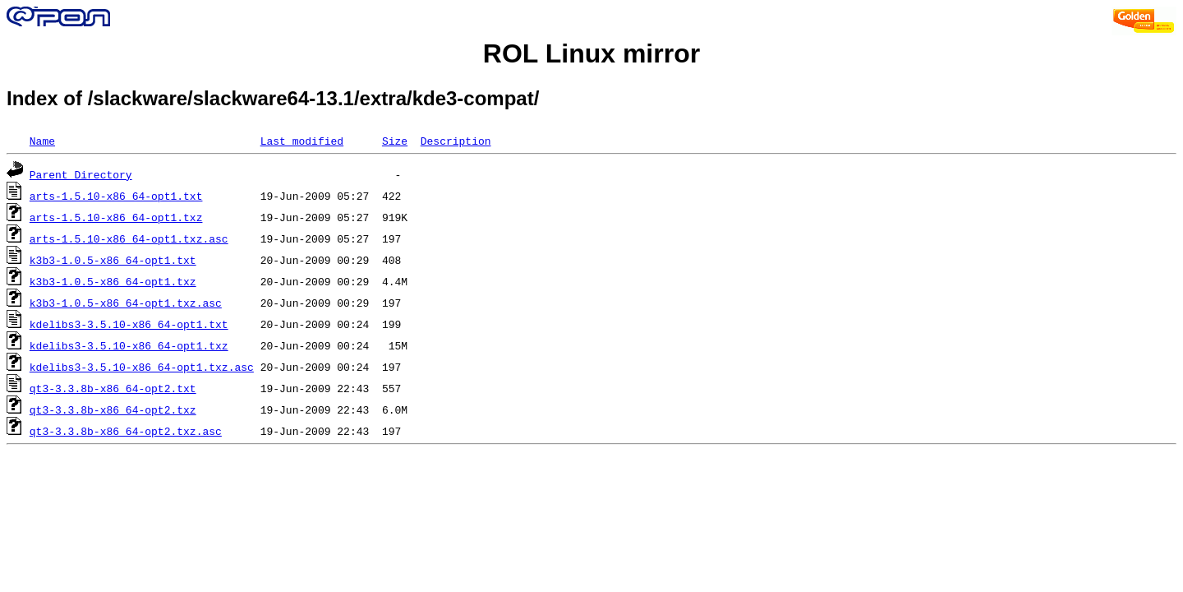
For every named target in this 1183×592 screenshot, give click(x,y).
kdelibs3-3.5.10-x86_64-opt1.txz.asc (142, 366)
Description (456, 140)
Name (42, 140)
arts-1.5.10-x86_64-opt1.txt (116, 195)
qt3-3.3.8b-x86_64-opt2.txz (113, 409)
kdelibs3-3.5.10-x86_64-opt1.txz (129, 345)
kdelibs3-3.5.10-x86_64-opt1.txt (129, 324)
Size (394, 140)
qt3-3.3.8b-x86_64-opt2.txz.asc (126, 430)
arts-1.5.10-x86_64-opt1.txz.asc (129, 238)
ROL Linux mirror (591, 53)
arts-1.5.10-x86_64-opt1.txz (116, 217)
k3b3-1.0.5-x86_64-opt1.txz (113, 281)
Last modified (301, 140)
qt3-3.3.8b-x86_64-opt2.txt (113, 388)
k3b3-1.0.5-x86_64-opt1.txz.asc (126, 302)
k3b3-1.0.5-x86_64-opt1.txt (113, 259)
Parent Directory (81, 174)
